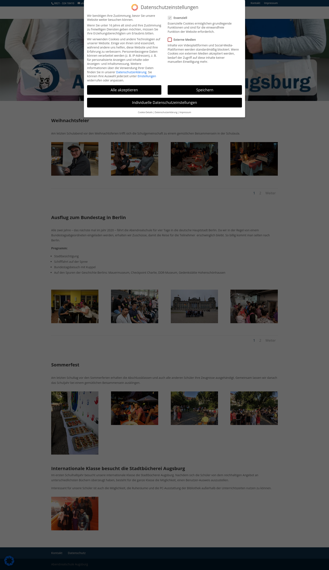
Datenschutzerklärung (131, 70)
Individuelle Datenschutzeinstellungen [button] (164, 100)
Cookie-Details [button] (145, 110)
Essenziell (179, 16)
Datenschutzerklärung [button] (166, 110)
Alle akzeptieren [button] (124, 87)
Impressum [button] (185, 110)
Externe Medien (183, 38)
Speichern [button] (204, 87)
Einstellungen (147, 74)
